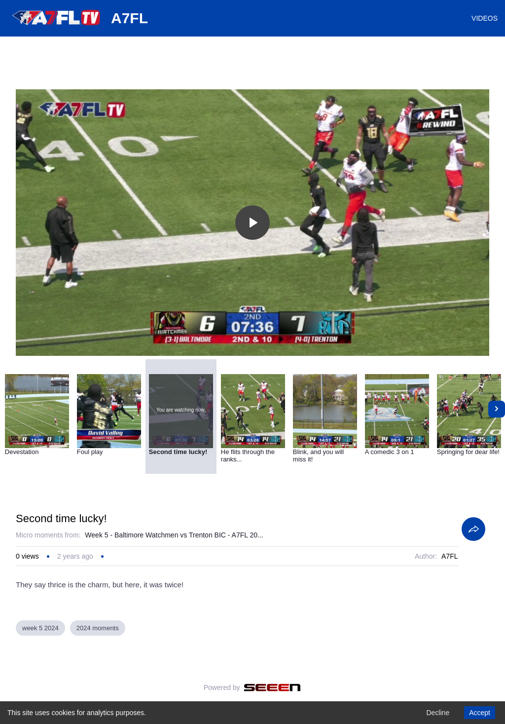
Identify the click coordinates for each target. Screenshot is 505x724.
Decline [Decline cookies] (437, 713)
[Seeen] (272, 687)
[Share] (473, 529)
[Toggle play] (252, 222)
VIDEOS (484, 18)
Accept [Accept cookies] (479, 713)
